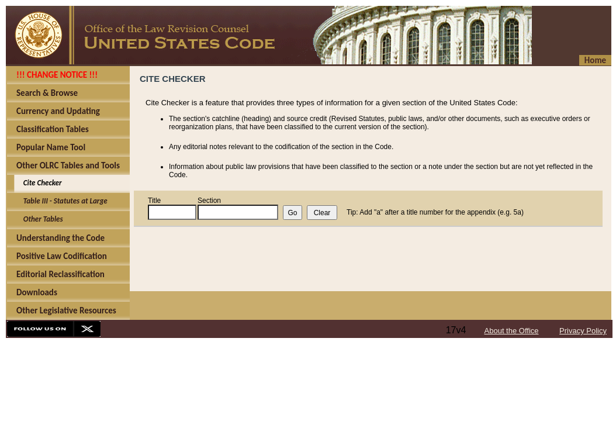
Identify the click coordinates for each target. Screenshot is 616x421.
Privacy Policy (583, 330)
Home (595, 60)
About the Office (512, 330)
